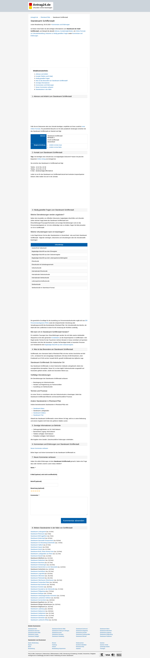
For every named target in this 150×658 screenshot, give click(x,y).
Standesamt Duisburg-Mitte (83, 634)
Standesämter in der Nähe (43, 89)
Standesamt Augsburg (105, 632)
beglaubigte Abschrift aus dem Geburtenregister (59, 344)
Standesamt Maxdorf (37, 556)
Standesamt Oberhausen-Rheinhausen (42, 580)
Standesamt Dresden (81, 632)
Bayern (30, 644)
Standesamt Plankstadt (38, 578)
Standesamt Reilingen (37, 593)
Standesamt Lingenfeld (38, 573)
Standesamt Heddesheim (38, 613)
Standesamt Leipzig (33, 634)
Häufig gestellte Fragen (43, 78)
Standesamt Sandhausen (38, 615)
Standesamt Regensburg (106, 634)
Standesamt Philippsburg (38, 591)
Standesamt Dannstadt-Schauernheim (42, 540)
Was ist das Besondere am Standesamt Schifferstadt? (52, 80)
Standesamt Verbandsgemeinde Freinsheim (44, 595)
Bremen (54, 643)
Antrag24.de (34, 17)
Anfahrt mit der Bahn (55, 147)
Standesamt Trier (38, 415)
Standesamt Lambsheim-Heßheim (41, 598)
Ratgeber (93, 653)
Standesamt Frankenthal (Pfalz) (40, 582)
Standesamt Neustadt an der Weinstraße (43, 589)
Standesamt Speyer (37, 547)
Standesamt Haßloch (37, 545)
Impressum (39, 653)
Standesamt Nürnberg (57, 634)
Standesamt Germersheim (39, 600)
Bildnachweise (55, 653)
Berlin (29, 646)
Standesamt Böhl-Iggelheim (39, 536)
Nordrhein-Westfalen (81, 644)
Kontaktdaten (55, 337)
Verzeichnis (86, 653)
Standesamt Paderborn (106, 636)
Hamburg (54, 644)
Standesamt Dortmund (82, 628)
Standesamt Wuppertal (82, 630)
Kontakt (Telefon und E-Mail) (44, 76)
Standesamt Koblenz (39, 413)
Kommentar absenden (73, 520)
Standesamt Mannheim (38, 562)
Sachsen (102, 643)
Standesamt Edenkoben (38, 617)
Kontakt (80, 653)
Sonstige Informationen (43, 83)
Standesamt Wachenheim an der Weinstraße (44, 567)
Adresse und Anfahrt (42, 74)
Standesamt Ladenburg (38, 609)
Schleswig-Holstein (105, 646)
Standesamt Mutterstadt (38, 538)
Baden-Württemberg (33, 643)
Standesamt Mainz (38, 408)
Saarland (78, 648)
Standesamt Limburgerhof (38, 531)
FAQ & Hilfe (31, 653)
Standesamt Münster (81, 636)
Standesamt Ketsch (37, 549)
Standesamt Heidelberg (58, 636)
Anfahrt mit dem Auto (55, 145)
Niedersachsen (80, 643)
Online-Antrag (41, 159)
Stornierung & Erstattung (70, 653)
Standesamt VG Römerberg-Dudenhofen (43, 542)
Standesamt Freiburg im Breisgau (60, 630)
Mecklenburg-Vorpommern (59, 648)
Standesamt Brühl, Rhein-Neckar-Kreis (42, 551)
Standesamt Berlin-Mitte (34, 632)
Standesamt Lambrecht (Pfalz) (40, 620)
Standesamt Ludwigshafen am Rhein (42, 553)
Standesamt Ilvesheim (37, 587)
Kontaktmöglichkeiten (66, 31)
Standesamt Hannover (34, 630)
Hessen (54, 646)
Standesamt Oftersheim (38, 576)
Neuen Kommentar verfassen (44, 87)
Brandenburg (31, 648)
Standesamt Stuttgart (33, 636)
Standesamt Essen (57, 632)
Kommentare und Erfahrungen (61, 24)
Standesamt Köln (32, 628)
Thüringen (102, 648)
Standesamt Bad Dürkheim (39, 584)
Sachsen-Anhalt (104, 644)
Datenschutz (46, 653)
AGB (61, 653)
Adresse (57, 31)
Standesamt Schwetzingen (39, 565)
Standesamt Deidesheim (38, 560)
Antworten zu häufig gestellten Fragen (56, 33)
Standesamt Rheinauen (38, 534)
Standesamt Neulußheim (38, 571)
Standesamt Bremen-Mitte (58, 628)
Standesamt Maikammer (38, 611)
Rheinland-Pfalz (45, 17)
